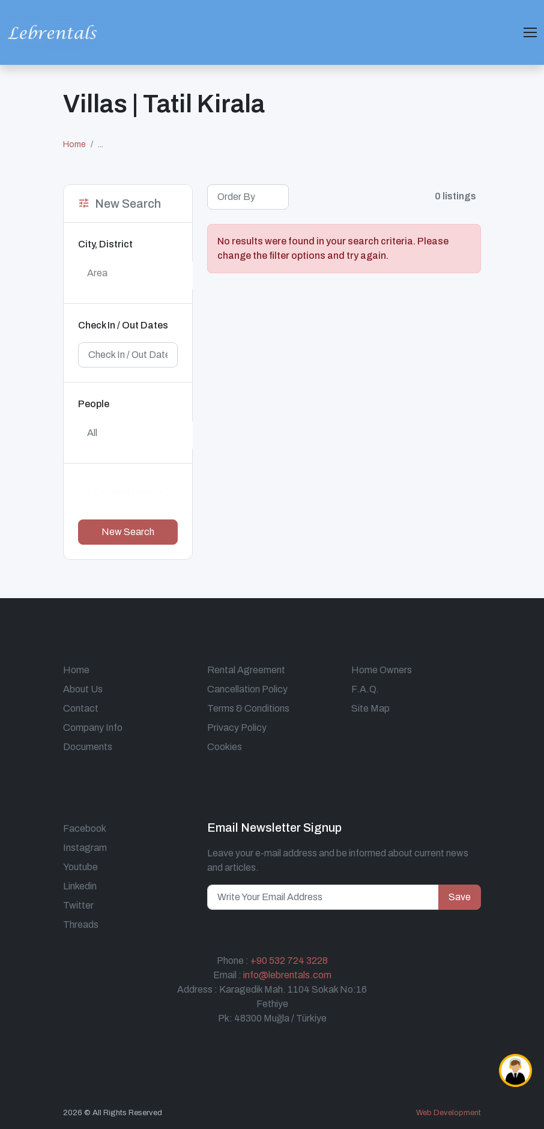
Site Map (370, 708)
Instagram (85, 848)
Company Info (92, 727)
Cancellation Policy (247, 689)
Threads (80, 924)
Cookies (224, 747)
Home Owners (381, 670)
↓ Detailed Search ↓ (128, 491)
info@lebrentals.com (287, 975)
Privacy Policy (237, 727)
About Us (83, 689)
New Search (127, 532)
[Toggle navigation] (530, 32)
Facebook (84, 828)
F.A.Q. (365, 689)
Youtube (80, 867)
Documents (87, 747)
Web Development (448, 1113)
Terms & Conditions (248, 708)
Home (74, 144)
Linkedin (80, 886)
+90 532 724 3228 (289, 960)
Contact (80, 708)
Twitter (78, 905)
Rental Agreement (246, 670)
